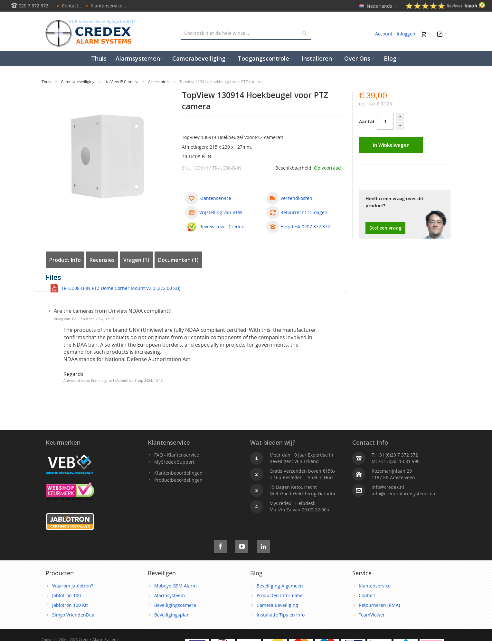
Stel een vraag (385, 228)
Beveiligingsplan (172, 615)
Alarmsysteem (169, 595)
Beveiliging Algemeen (280, 586)
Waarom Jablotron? (72, 586)
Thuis (47, 81)
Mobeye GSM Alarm (175, 586)
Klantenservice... (104, 6)
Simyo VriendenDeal (74, 615)
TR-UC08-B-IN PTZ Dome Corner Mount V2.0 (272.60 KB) (120, 288)
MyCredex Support (174, 462)
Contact (367, 595)
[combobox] (246, 33)
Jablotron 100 (66, 595)
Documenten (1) (178, 259)
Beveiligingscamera (175, 605)
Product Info (65, 259)
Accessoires (159, 81)
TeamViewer (372, 615)
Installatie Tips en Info (281, 615)
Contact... (68, 6)
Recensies (102, 259)
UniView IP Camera (121, 81)
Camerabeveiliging (78, 81)
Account (384, 34)
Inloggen (406, 34)
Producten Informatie (280, 595)
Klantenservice (375, 586)
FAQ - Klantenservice (176, 455)
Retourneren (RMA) (379, 605)
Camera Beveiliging (277, 605)
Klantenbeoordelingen (178, 473)
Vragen (136, 259)
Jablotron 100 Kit (70, 605)
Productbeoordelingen (178, 480)
